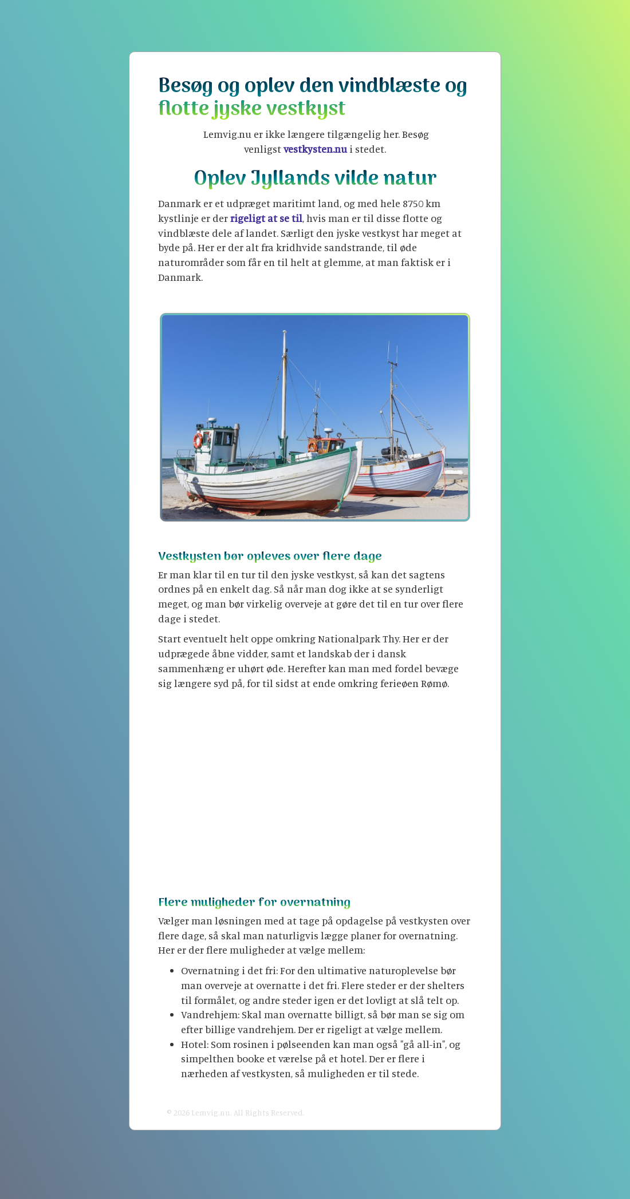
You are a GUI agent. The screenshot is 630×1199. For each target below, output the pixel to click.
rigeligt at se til (266, 218)
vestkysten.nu (315, 148)
